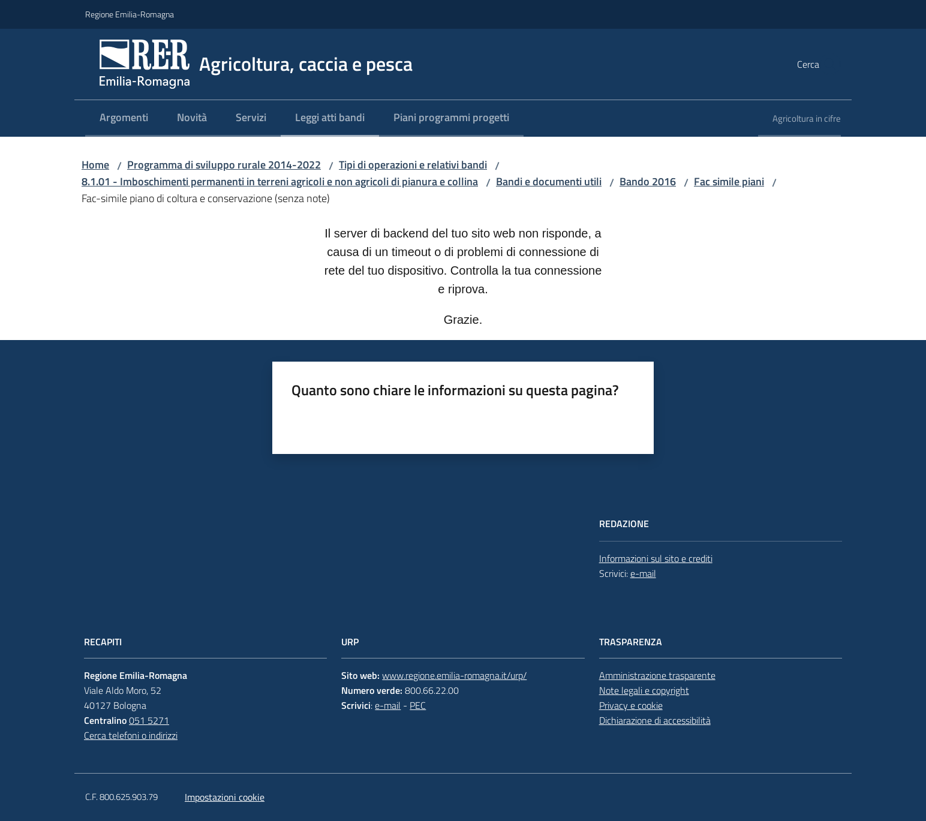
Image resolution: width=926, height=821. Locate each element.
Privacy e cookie (631, 705)
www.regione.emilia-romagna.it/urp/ (454, 675)
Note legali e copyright (644, 690)
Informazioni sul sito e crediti (655, 558)
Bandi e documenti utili (549, 181)
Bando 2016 (648, 181)
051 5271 (149, 720)
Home (95, 165)
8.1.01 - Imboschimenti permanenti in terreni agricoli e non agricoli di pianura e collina (280, 181)
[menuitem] (124, 118)
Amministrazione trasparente (657, 675)
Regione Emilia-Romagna (129, 14)
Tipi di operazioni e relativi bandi (413, 165)
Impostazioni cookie (224, 797)
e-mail (643, 573)
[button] (826, 64)
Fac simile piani (729, 181)
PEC (418, 705)
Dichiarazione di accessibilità (655, 720)
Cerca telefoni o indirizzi (131, 735)
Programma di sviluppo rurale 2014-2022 (224, 165)
